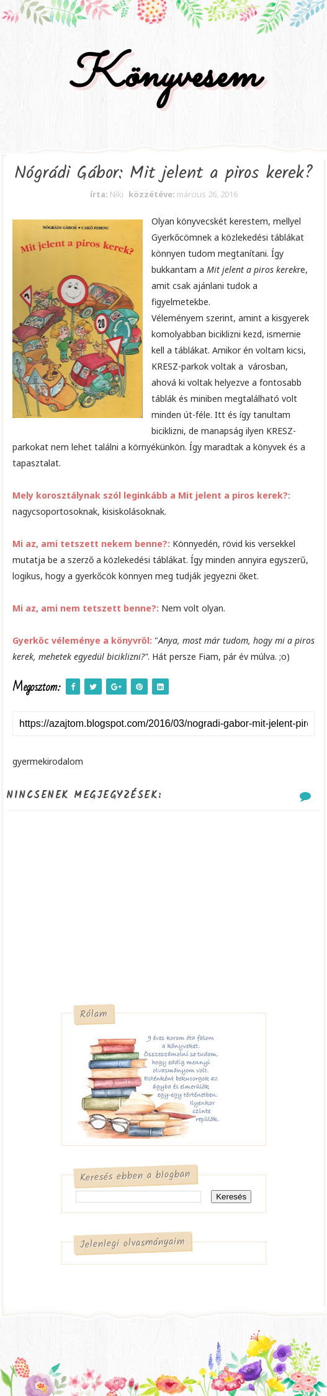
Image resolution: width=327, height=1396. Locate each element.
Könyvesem (163, 77)
